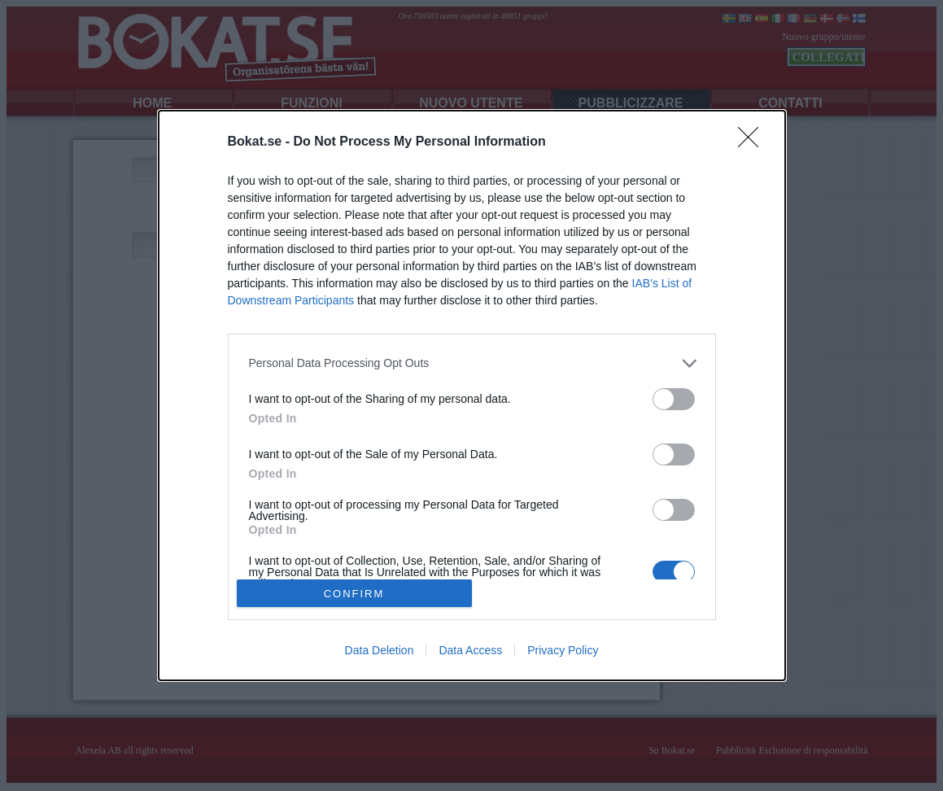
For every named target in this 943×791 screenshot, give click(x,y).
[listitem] (472, 363)
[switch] (674, 399)
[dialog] (472, 396)
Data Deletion (379, 650)
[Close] (753, 142)
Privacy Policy (562, 650)
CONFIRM (354, 593)
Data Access (470, 650)
